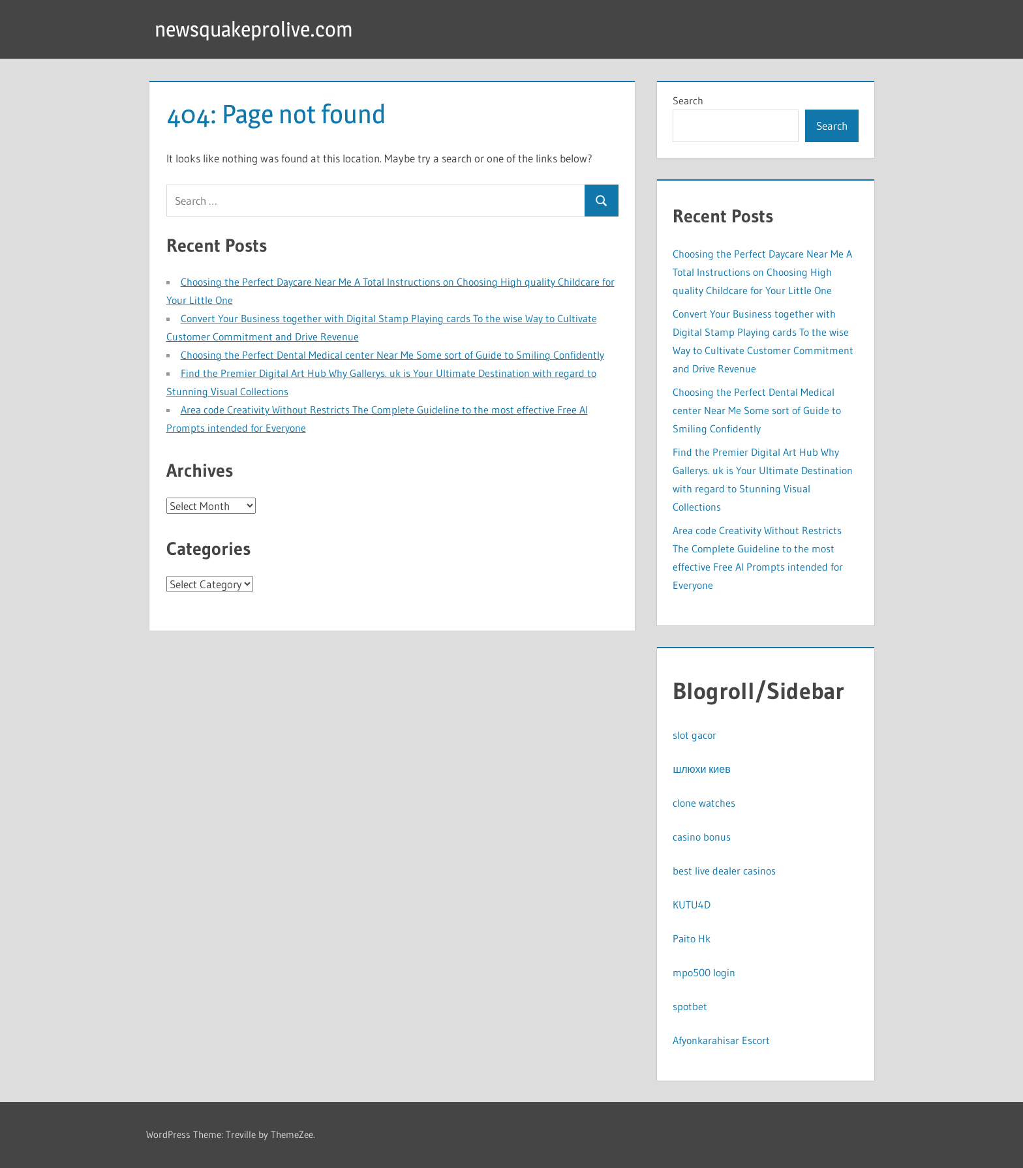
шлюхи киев (701, 768)
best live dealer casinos (724, 870)
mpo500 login (704, 972)
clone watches (704, 802)
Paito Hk (691, 938)
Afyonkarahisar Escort (721, 1040)
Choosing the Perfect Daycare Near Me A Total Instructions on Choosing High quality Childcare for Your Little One (762, 272)
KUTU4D (691, 904)
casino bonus (702, 836)
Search (688, 100)
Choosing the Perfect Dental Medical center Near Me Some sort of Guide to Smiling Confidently (392, 354)
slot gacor (694, 734)
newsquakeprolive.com (254, 29)
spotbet (690, 1006)
